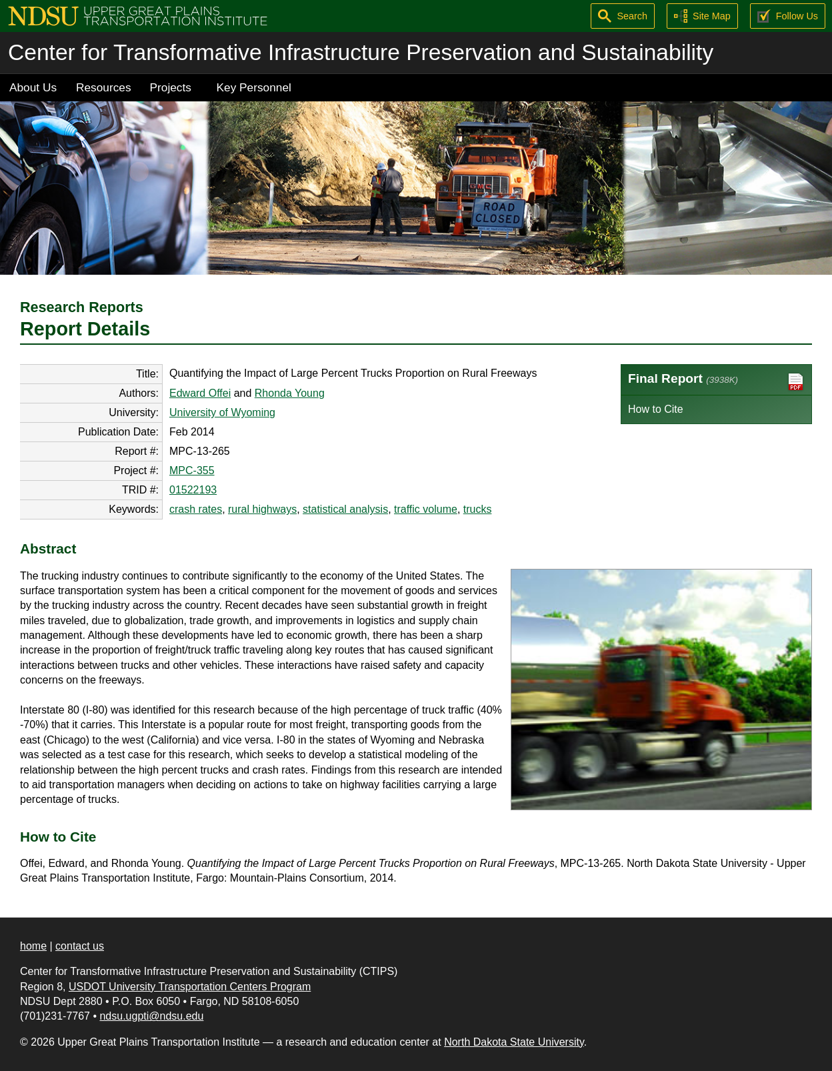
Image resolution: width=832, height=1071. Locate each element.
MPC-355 (192, 470)
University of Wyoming (222, 412)
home (33, 946)
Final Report (716, 381)
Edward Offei (200, 393)
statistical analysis (345, 509)
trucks (477, 509)
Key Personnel (254, 87)
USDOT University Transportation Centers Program (190, 986)
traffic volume (425, 509)
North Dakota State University (514, 1042)
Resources (103, 87)
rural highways (262, 509)
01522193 (193, 489)
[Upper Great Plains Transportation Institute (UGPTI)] (138, 15)
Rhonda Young (290, 393)
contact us (79, 946)
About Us (33, 87)
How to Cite (655, 409)
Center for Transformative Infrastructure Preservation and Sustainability (360, 52)
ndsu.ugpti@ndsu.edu (151, 1016)
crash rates (195, 509)
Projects (170, 87)
